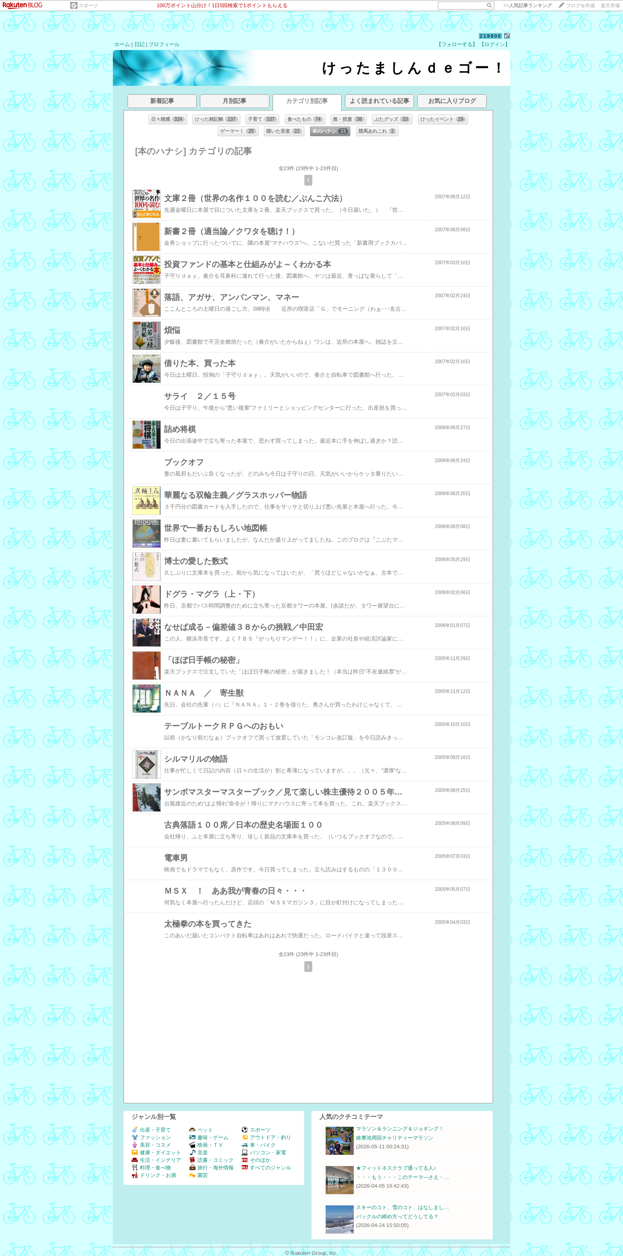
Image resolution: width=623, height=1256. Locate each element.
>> (527, 5)
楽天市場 (610, 5)
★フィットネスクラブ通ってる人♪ (396, 1168)
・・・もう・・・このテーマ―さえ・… (402, 1177)
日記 (139, 44)
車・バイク (259, 1145)
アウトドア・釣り (266, 1137)
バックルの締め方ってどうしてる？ (397, 1216)
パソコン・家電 (264, 1152)
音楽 (198, 1152)
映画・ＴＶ (206, 1145)
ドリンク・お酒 (154, 1175)
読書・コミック (211, 1160)
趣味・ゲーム (208, 1137)
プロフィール (164, 44)
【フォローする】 (457, 44)
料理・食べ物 (151, 1168)
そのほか (256, 1160)
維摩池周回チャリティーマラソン (394, 1138)
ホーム (122, 44)
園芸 (198, 1175)
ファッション (151, 1137)
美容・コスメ (151, 1145)
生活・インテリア (156, 1160)
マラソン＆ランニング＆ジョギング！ (400, 1129)
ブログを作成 (580, 5)
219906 (490, 36)
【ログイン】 (494, 44)
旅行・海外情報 (211, 1168)
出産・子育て (151, 1130)
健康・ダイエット (156, 1152)
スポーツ (88, 5)
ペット (201, 1130)
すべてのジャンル (266, 1168)
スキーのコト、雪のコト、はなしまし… (402, 1207)
